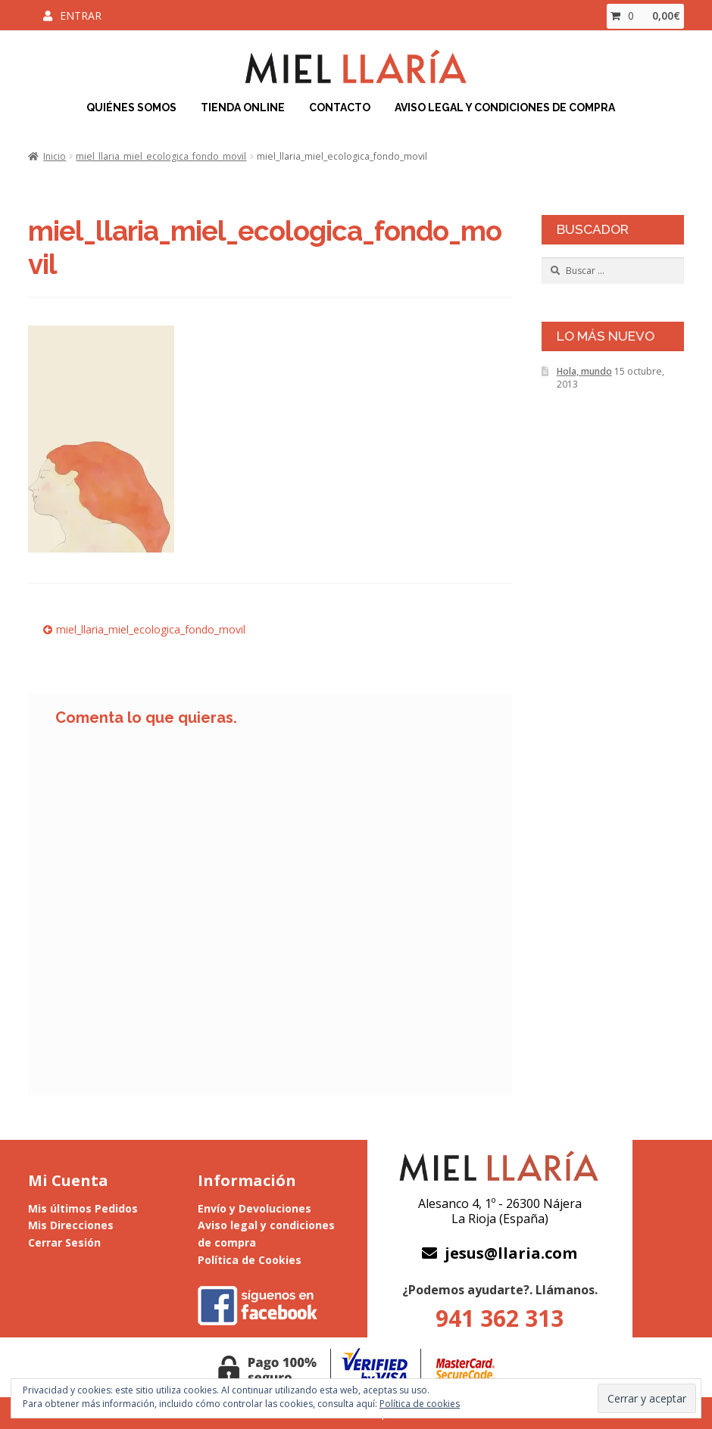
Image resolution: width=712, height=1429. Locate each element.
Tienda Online (243, 107)
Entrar (80, 15)
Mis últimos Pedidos (83, 1208)
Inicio (54, 156)
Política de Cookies (249, 1260)
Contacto (339, 107)
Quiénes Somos (131, 107)
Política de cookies (419, 1403)
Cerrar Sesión (64, 1242)
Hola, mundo (584, 371)
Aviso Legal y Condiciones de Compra (505, 107)
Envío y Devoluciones (254, 1208)
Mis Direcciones (71, 1225)
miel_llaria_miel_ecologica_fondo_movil (161, 156)
